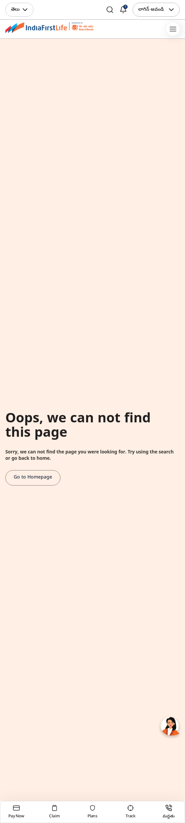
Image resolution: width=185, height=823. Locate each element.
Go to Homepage (33, 477)
